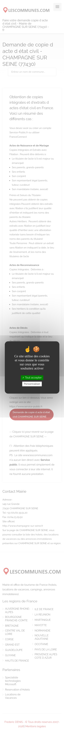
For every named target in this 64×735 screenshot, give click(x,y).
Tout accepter (32, 377)
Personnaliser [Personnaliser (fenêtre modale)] (32, 384)
